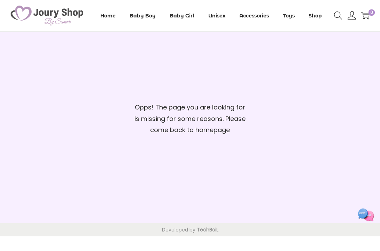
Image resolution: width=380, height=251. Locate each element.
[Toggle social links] (366, 214)
